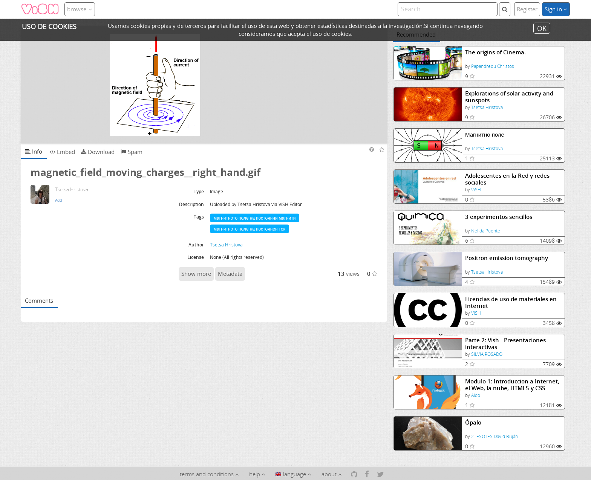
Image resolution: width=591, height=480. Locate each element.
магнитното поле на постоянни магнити (255, 218)
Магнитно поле (484, 134)
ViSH (476, 189)
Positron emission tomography (506, 258)
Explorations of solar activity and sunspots (509, 97)
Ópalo (473, 422)
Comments (39, 300)
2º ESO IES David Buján (494, 436)
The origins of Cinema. (495, 52)
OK (542, 27)
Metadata (230, 273)
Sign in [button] (556, 9)
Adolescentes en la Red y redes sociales (507, 179)
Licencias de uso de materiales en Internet (511, 302)
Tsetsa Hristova (487, 107)
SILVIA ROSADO (486, 354)
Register (527, 9)
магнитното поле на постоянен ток (249, 229)
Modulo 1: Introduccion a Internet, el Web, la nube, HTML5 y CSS (512, 385)
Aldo (475, 395)
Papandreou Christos (492, 66)
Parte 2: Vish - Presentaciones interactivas (505, 344)
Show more (196, 273)
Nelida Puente (485, 231)
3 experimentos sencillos (498, 216)
